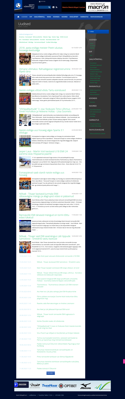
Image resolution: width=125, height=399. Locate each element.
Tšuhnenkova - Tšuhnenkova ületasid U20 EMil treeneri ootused (57, 285)
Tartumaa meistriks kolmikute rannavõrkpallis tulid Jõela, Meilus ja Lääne (58, 362)
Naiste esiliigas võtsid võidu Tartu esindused (42, 90)
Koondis (56, 17)
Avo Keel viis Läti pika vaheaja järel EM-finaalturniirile (57, 291)
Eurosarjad (28, 37)
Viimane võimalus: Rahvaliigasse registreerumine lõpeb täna (44, 70)
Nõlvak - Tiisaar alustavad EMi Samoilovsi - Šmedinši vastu (59, 262)
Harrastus (84, 17)
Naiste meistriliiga (95, 76)
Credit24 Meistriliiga (96, 72)
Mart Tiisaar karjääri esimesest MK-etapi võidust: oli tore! (58, 268)
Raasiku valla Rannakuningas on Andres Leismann (56, 303)
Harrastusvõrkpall (39, 42)
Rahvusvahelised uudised (97, 133)
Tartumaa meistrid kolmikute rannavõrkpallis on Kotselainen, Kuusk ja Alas (55, 351)
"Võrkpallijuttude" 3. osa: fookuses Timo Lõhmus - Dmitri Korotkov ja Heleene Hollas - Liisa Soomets (45, 110)
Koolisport (74, 17)
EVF (31, 17)
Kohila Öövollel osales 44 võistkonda (51, 321)
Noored (64, 17)
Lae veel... (50, 373)
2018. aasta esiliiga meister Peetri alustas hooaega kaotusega (41, 49)
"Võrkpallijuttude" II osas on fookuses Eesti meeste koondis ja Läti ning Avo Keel (59, 327)
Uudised (24, 17)
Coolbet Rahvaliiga (51, 42)
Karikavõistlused (95, 80)
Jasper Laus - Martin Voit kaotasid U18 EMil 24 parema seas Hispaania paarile (43, 152)
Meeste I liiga (47, 37)
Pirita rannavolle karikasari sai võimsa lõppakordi (55, 356)
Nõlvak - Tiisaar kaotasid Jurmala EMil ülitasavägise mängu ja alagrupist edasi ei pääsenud (46, 195)
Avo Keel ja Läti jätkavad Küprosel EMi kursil (53, 309)
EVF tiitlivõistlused (95, 112)
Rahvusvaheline (97, 17)
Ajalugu (92, 48)
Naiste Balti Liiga (95, 78)
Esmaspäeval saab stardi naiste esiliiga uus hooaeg (41, 174)
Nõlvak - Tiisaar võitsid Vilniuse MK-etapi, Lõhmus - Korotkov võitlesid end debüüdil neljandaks (59, 274)
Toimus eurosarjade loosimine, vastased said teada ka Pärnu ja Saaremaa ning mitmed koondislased (57, 339)
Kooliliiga (92, 114)
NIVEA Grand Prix (95, 90)
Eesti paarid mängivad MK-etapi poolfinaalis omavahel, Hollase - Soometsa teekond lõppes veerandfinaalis (57, 280)
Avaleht (20, 26)
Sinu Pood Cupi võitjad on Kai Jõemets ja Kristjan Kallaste (58, 333)
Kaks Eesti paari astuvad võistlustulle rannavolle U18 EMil (58, 256)
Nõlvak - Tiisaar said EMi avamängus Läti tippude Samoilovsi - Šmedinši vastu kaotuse (44, 237)
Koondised (25, 39)
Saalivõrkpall (39, 17)
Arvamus (21, 37)
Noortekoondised (51, 39)
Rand (49, 17)
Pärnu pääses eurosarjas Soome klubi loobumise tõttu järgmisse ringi (57, 297)
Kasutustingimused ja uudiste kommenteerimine (92, 395)
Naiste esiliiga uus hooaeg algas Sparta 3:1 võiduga (41, 131)
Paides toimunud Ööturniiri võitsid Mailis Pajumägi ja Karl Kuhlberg (58, 345)
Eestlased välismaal (96, 65)
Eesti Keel (43, 1)
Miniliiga (30, 42)
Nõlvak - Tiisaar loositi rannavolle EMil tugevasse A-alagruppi (56, 315)
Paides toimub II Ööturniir (47, 368)
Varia (91, 43)
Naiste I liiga (55, 37)
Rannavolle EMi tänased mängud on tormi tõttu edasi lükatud (44, 216)
